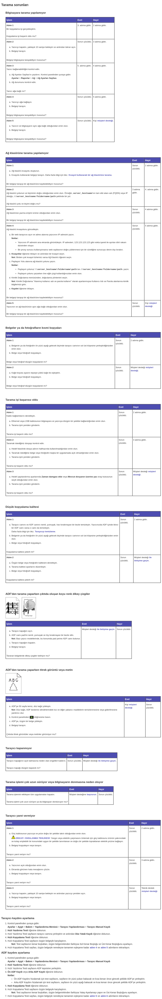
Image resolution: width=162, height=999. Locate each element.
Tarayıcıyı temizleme (45, 531)
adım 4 (93, 947)
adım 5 (104, 947)
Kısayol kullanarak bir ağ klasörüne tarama (90, 175)
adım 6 (104, 995)
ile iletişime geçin (105, 629)
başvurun (91, 794)
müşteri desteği (105, 120)
